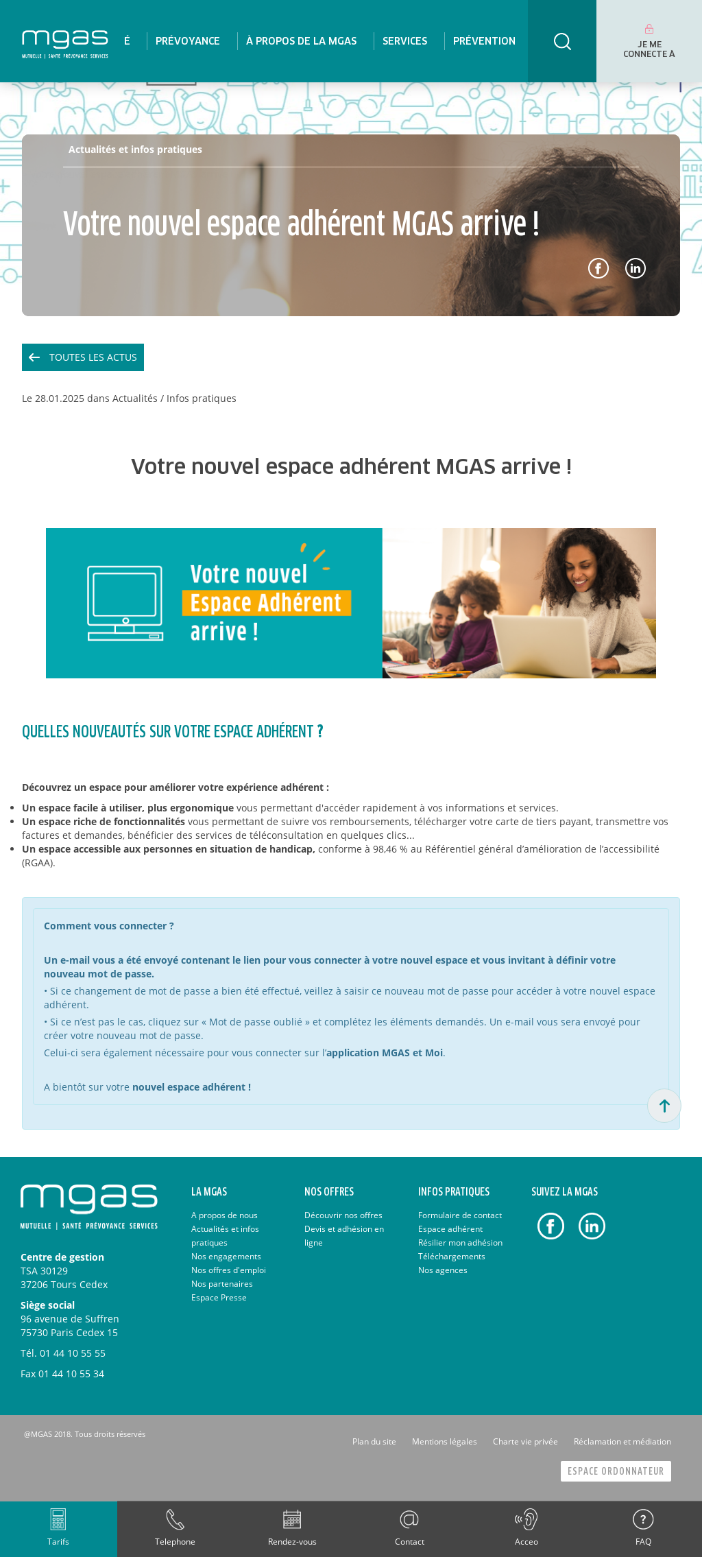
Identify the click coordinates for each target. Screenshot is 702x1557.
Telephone (175, 1541)
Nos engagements (226, 1256)
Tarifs (58, 1541)
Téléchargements (451, 1256)
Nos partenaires (222, 1283)
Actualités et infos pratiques (135, 149)
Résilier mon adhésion (460, 1242)
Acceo (526, 1541)
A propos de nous (224, 1215)
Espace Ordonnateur (616, 1471)
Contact (409, 1541)
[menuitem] (188, 41)
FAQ (643, 1541)
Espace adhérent (450, 1229)
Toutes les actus (93, 357)
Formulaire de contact (460, 1215)
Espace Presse (219, 1297)
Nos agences (443, 1270)
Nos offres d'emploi (228, 1270)
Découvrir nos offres (343, 1215)
